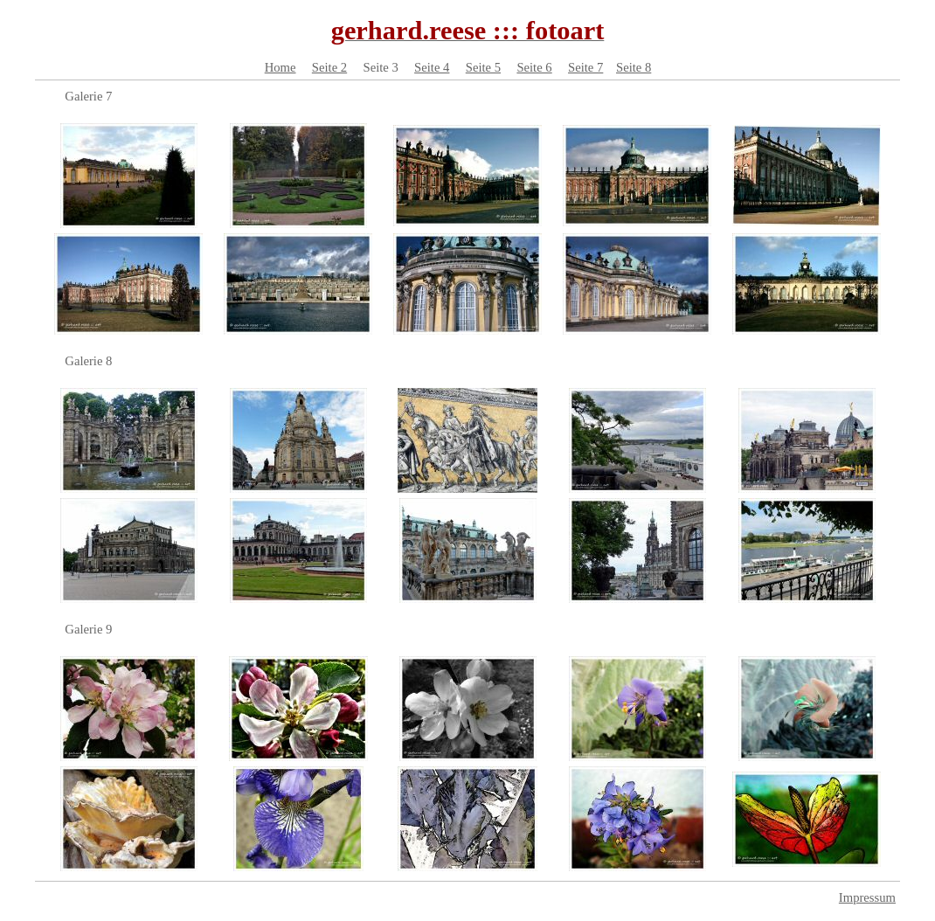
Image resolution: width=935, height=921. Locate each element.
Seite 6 (533, 67)
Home (280, 67)
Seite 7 (585, 67)
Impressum (867, 897)
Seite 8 (633, 67)
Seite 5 (483, 67)
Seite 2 (329, 67)
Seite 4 (431, 67)
